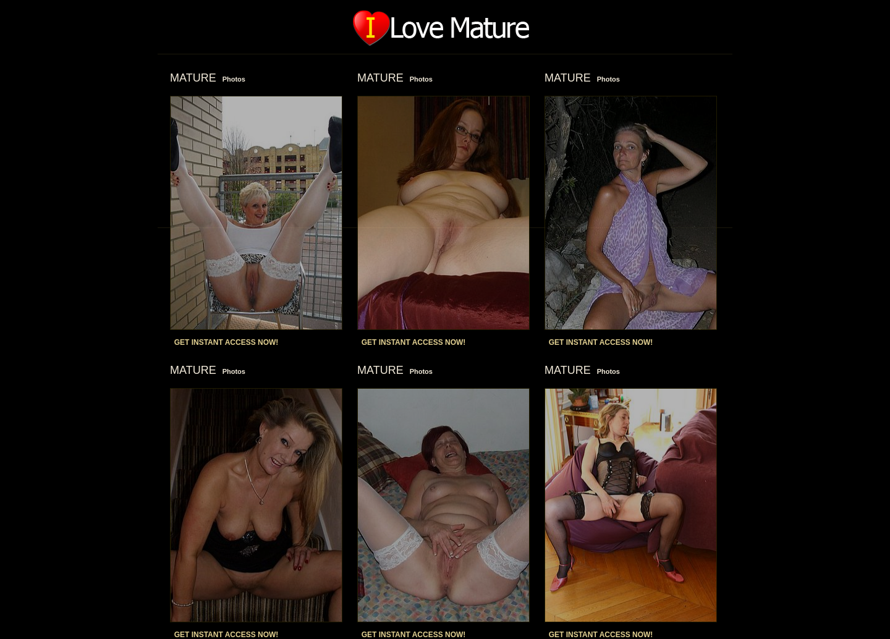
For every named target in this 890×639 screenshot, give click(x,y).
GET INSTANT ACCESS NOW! (226, 342)
